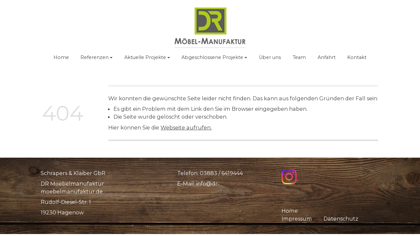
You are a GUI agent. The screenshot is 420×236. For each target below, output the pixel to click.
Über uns (270, 57)
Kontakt (357, 57)
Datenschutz (341, 218)
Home (61, 57)
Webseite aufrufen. (186, 127)
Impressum (297, 218)
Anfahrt (327, 57)
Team (299, 57)
